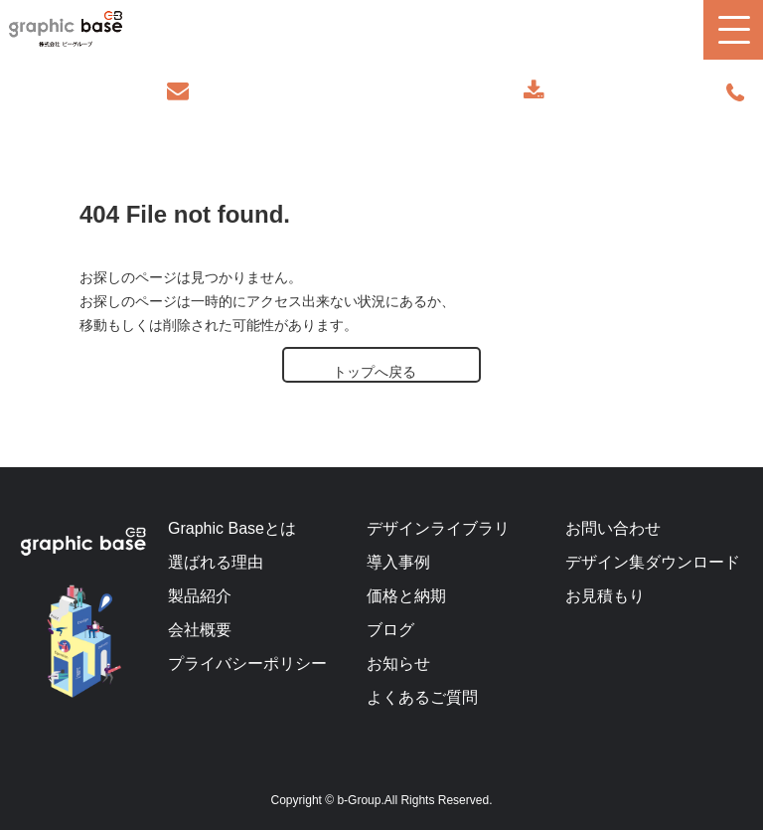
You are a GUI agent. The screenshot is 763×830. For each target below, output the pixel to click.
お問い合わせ (180, 91)
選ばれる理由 (215, 562)
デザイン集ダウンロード (652, 562)
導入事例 (398, 562)
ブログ (390, 629)
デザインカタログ (536, 91)
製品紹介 (199, 595)
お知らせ (398, 663)
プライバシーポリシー (247, 663)
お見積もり (605, 595)
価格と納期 (406, 595)
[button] (733, 30)
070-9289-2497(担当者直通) (737, 93)
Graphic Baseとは (232, 528)
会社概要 (199, 629)
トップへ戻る (374, 372)
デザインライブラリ (438, 528)
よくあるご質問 (422, 697)
